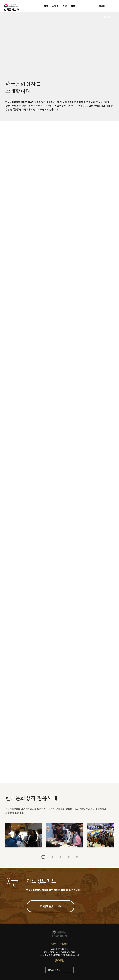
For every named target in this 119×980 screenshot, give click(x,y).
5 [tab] (77, 857)
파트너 (53, 943)
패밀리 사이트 (54, 970)
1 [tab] (43, 857)
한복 (73, 6)
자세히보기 (12, 770)
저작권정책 (64, 943)
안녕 (46, 6)
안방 (65, 6)
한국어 (102, 6)
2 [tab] (52, 857)
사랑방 (55, 6)
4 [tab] (69, 857)
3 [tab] (60, 857)
